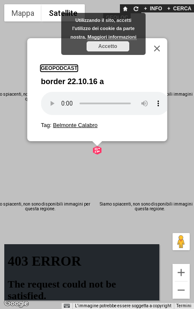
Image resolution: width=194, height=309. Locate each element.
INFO (153, 9)
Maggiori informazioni (111, 36)
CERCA (179, 9)
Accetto (107, 46)
